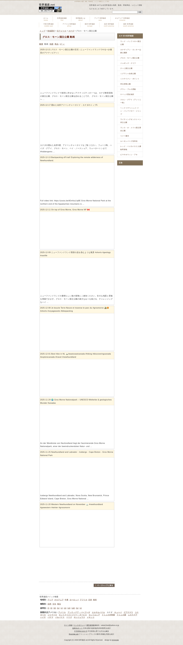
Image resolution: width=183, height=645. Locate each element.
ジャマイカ (52, 615)
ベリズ (69, 617)
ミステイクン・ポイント (129, 79)
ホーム (45, 19)
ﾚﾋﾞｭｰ (62, 44)
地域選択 (51, 31)
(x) (81, 608)
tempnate (115, 640)
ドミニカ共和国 (108, 615)
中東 (66, 600)
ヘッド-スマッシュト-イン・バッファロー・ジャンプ (130, 111)
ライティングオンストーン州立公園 (130, 120)
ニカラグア (132, 615)
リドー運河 (124, 136)
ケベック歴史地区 (127, 94)
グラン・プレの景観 (128, 89)
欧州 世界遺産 (90, 25)
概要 (41, 44)
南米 (95, 600)
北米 (90, 600)
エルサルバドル (98, 612)
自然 (49, 604)
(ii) (51, 608)
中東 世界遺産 (49, 25)
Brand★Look (73, 634)
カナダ (71, 31)
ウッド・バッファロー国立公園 (130, 42)
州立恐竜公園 (125, 84)
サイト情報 (68, 625)
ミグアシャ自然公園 (128, 73)
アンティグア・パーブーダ (79, 612)
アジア (50, 600)
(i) (48, 608)
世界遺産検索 (62, 19)
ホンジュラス (79, 617)
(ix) (77, 608)
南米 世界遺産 (128, 25)
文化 (54, 604)
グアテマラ (128, 612)
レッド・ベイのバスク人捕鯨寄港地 (130, 147)
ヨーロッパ (74, 600)
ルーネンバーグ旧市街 (129, 141)
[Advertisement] (77, 564)
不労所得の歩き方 (80, 631)
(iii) (54, 608)
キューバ (118, 612)
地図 (51, 44)
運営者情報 (90, 625)
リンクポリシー (79, 625)
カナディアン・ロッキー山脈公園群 (130, 51)
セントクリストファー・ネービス (73, 615)
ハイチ (43, 617)
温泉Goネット (77, 628)
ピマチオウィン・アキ (129, 155)
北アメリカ (61, 31)
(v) (62, 608)
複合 (59, 604)
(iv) (58, 608)
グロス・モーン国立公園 (129, 58)
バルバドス (59, 617)
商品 (57, 44)
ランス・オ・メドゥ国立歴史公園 (130, 129)
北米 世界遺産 (109, 25)
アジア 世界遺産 (100, 19)
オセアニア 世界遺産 (122, 19)
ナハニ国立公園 (126, 68)
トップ (42, 31)
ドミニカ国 (121, 615)
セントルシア (94, 615)
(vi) (65, 608)
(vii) (68, 608)
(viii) (73, 608)
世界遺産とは (80, 19)
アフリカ (83, 600)
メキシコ (90, 617)
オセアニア (59, 600)
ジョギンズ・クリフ (128, 63)
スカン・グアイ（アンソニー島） (130, 101)
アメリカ (62, 612)
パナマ (50, 617)
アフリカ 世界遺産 (69, 25)
